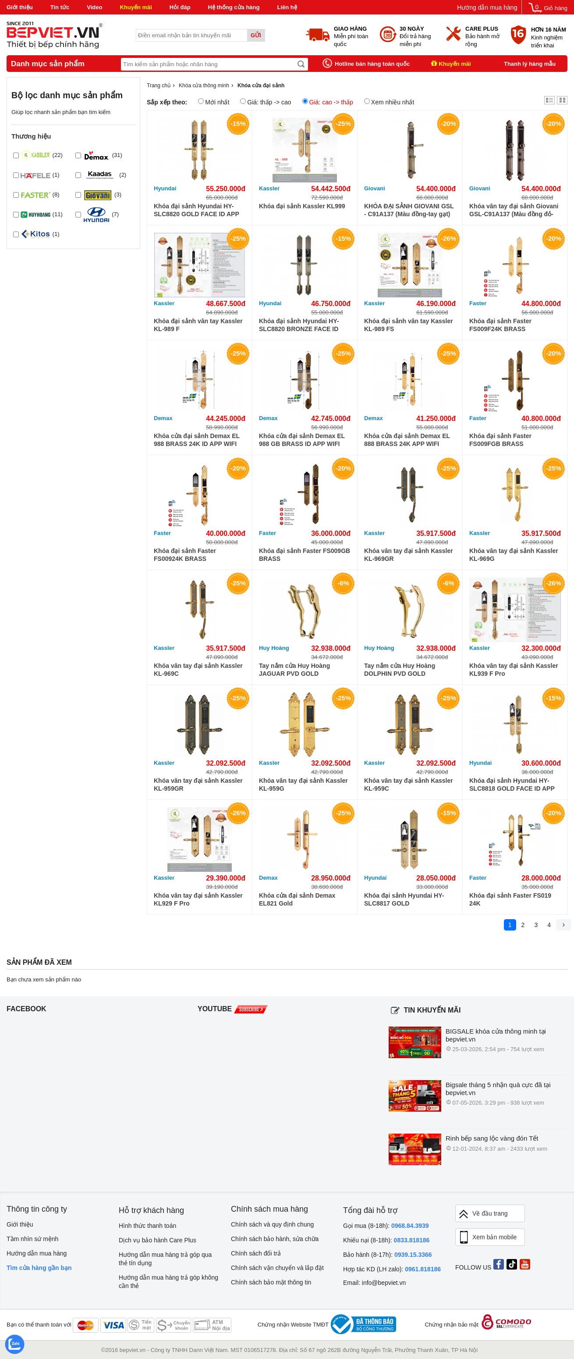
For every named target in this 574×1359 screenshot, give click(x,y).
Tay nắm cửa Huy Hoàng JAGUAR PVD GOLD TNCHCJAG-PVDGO (294, 670)
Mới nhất (213, 102)
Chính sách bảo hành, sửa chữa (275, 1238)
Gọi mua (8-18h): (386, 1225)
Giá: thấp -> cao (265, 102)
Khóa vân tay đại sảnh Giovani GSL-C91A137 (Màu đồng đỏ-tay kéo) (513, 210)
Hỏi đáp (180, 7)
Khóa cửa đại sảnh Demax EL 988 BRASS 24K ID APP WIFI (197, 439)
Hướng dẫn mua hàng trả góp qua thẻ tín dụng (165, 1258)
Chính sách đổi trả (256, 1253)
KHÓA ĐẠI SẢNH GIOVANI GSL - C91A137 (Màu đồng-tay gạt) (409, 210)
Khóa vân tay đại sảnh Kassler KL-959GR (198, 784)
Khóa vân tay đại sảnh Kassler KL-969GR (408, 554)
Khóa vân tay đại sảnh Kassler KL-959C (408, 784)
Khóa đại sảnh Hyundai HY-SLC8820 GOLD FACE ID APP (196, 210)
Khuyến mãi (136, 7)
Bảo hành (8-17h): (387, 1254)
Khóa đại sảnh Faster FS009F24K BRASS (500, 324)
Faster (477, 303)
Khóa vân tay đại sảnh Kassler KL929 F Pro (198, 899)
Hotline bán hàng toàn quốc (372, 64)
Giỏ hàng (555, 8)
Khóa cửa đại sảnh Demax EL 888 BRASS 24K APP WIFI (407, 439)
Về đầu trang (483, 1214)
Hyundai (165, 188)
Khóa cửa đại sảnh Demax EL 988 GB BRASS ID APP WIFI (302, 439)
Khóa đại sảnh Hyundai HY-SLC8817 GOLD (404, 899)
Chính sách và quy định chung (272, 1224)
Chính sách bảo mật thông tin (271, 1282)
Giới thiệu (20, 7)
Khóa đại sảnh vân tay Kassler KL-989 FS (408, 324)
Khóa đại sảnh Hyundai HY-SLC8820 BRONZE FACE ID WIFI (299, 325)
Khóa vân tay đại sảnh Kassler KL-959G (303, 784)
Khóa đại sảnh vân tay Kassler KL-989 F (198, 324)
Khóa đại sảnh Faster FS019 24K (510, 899)
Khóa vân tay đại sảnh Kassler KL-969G (513, 554)
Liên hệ (287, 7)
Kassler (269, 188)
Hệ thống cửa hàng (234, 7)
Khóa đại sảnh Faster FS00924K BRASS (185, 554)
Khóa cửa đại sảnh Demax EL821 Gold (297, 899)
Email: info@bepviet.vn (374, 1282)
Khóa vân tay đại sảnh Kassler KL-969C (198, 669)
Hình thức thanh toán (147, 1225)
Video (94, 7)
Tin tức (59, 7)
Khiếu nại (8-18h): (386, 1240)
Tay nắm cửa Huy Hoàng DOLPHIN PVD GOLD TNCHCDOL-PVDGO (399, 670)
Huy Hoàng (274, 648)
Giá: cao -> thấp (327, 102)
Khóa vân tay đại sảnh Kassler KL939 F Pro (513, 669)
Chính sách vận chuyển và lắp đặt (277, 1267)
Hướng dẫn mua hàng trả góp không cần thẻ (168, 1281)
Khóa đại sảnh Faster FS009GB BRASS (304, 554)
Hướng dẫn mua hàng (487, 7)
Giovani (374, 188)
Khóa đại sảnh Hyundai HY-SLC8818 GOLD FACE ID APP (512, 784)
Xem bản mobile (487, 1237)
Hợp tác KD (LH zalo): (392, 1269)
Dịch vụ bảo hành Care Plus (157, 1240)
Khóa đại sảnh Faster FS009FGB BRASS (500, 439)
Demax (163, 418)
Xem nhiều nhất (389, 102)
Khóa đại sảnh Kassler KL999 (302, 206)
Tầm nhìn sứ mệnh (32, 1238)
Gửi (256, 35)
